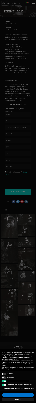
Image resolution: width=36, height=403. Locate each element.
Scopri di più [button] (18, 399)
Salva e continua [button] (18, 395)
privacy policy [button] (16, 354)
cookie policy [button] (13, 359)
